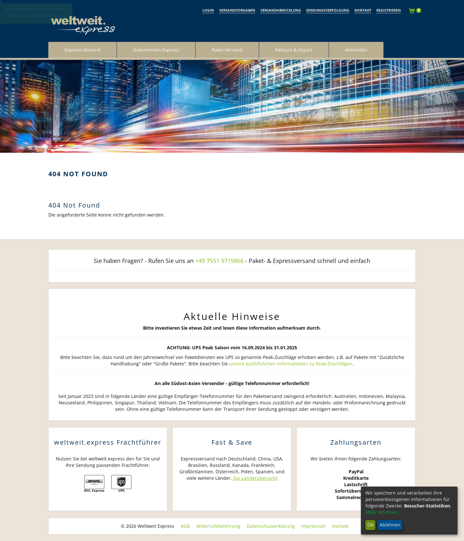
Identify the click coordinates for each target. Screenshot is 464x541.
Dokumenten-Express (156, 50)
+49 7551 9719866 (219, 261)
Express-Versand (82, 50)
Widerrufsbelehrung (218, 526)
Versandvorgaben (237, 10)
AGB (185, 526)
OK (370, 525)
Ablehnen (390, 525)
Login (208, 10)
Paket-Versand (227, 50)
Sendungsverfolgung (327, 10)
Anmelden (356, 50)
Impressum (313, 526)
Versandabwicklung (280, 10)
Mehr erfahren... (383, 512)
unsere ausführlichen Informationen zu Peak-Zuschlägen (290, 364)
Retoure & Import (294, 50)
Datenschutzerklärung (271, 526)
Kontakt (362, 10)
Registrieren (388, 10)
